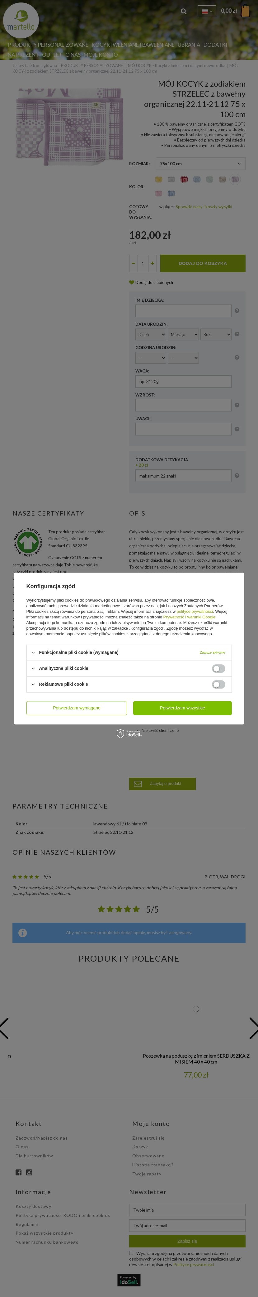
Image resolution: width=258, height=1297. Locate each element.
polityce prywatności (195, 611)
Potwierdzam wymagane (77, 707)
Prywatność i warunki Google (189, 617)
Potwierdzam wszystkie (182, 707)
